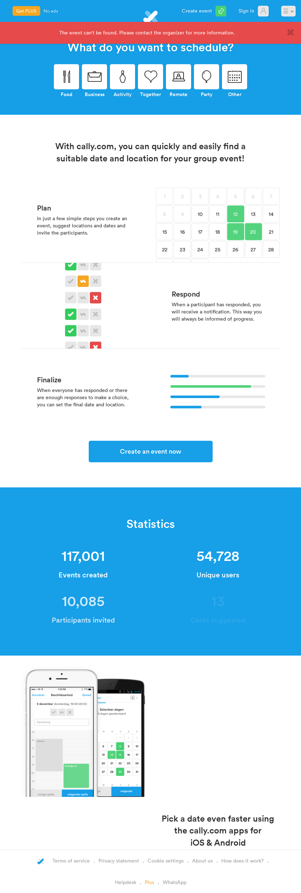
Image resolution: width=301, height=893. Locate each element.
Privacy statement (118, 860)
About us (202, 860)
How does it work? (242, 860)
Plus (149, 882)
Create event (197, 10)
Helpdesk (125, 882)
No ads (50, 11)
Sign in (246, 10)
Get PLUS (26, 11)
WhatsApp (174, 882)
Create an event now (150, 451)
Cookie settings (166, 860)
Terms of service (71, 860)
